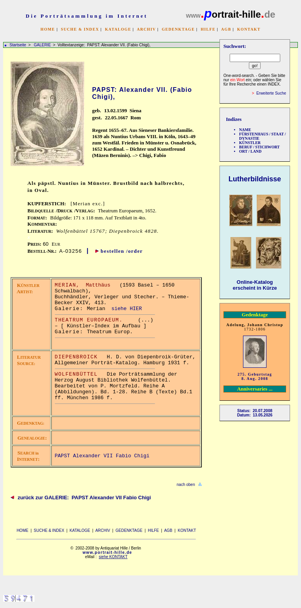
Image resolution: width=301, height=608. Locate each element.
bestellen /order (122, 251)
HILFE (208, 29)
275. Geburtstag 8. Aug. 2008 (255, 376)
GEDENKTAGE (178, 29)
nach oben (186, 484)
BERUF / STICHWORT (259, 147)
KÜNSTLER (250, 143)
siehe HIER (126, 309)
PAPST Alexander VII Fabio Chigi (102, 456)
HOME (47, 29)
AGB (226, 29)
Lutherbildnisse (254, 179)
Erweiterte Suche (271, 93)
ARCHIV (146, 29)
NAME (245, 130)
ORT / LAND (250, 151)
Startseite (17, 45)
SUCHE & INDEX (80, 29)
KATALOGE (118, 29)
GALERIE (43, 45)
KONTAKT (249, 29)
